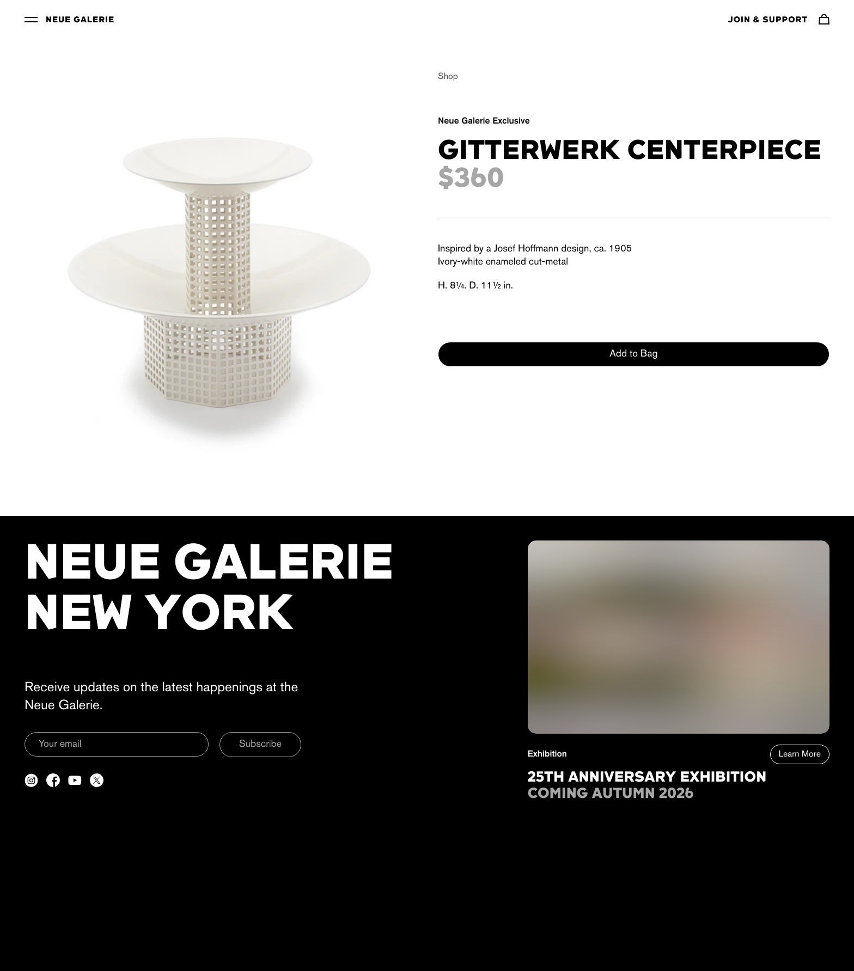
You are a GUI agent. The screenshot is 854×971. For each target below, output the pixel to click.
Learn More (800, 754)
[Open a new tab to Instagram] (31, 780)
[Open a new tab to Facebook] (53, 780)
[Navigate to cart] (824, 19)
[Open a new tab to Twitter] (96, 780)
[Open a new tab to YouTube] (75, 780)
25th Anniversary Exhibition (647, 777)
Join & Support (768, 20)
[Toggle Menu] (31, 19)
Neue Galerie (80, 20)
